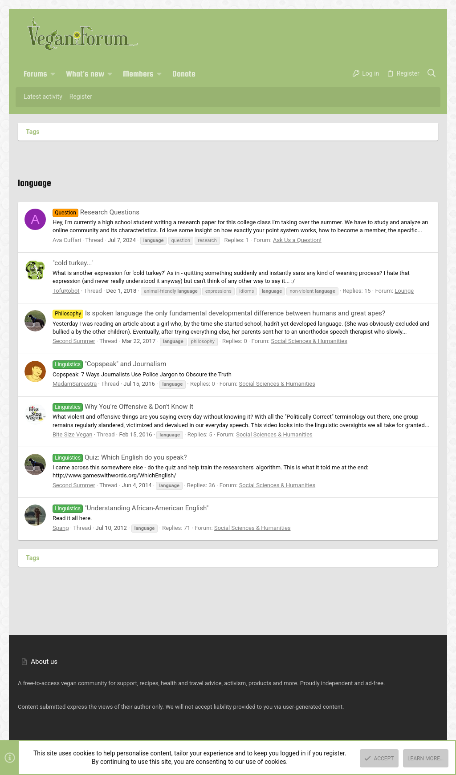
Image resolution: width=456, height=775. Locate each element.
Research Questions (96, 212)
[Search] (431, 74)
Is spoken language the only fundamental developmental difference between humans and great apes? (219, 313)
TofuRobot (66, 290)
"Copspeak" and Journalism (109, 364)
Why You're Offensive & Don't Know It (123, 407)
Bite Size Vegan (72, 434)
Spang (61, 528)
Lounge (404, 290)
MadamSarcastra (75, 383)
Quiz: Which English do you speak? (120, 457)
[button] (53, 74)
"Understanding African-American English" (130, 508)
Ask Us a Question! (297, 240)
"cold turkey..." (73, 263)
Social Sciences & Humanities (309, 341)
